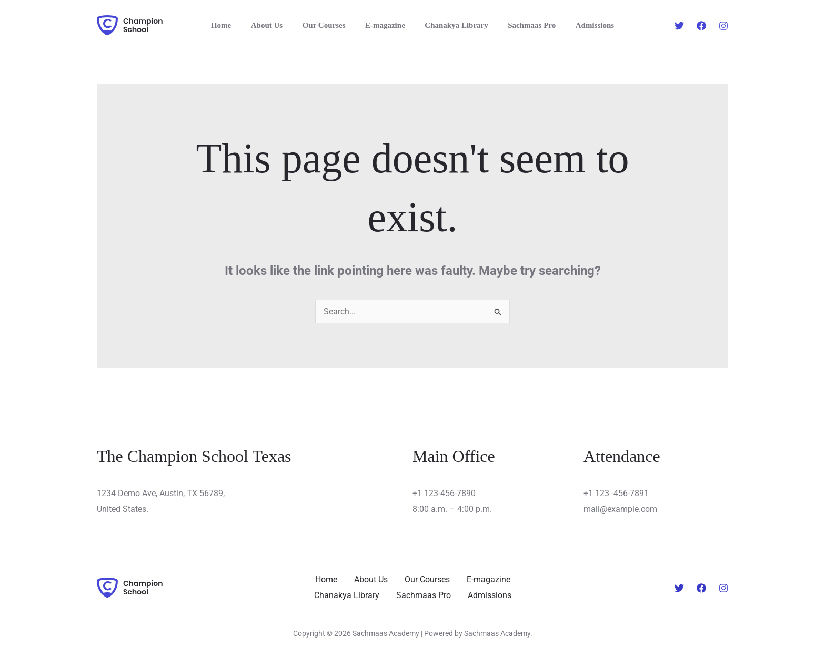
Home (233, 25)
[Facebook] (701, 25)
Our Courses (327, 25)
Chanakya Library (452, 25)
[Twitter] (679, 25)
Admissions (583, 25)
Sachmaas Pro (524, 25)
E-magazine (385, 25)
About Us (274, 25)
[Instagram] (723, 25)
